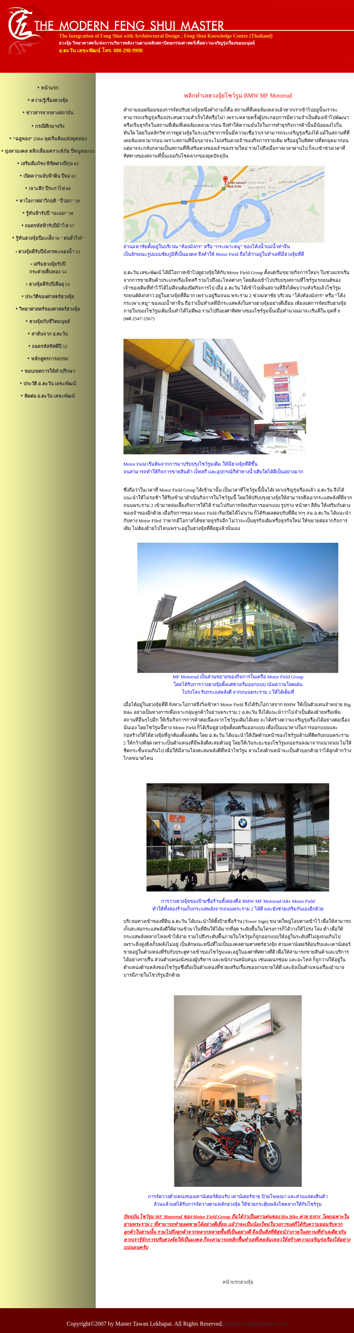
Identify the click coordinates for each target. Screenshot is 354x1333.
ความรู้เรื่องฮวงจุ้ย (49, 100)
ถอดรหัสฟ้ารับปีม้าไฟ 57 (49, 225)
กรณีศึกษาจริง (49, 126)
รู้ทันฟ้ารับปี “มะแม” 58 (49, 213)
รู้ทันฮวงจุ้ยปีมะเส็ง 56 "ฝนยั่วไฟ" (50, 238)
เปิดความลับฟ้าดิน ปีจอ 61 (49, 176)
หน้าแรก (49, 88)
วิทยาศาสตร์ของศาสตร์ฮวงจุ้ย (49, 309)
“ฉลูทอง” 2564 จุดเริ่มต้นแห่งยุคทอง (50, 138)
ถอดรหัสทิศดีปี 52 (49, 346)
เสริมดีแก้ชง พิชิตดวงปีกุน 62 (50, 163)
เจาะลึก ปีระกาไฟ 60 (50, 188)
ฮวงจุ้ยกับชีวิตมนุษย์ (49, 321)
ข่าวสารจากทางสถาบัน (49, 112)
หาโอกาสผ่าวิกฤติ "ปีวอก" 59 (49, 201)
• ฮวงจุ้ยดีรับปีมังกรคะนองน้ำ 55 (48, 251)
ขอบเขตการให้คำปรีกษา (49, 371)
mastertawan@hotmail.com (255, 1324)
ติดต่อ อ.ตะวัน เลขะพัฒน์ (49, 396)
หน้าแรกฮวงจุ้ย (238, 1282)
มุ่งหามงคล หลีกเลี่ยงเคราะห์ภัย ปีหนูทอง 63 (50, 151)
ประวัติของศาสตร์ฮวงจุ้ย (49, 296)
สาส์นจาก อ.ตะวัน (49, 334)
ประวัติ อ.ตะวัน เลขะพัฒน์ (49, 383)
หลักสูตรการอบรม (49, 358)
